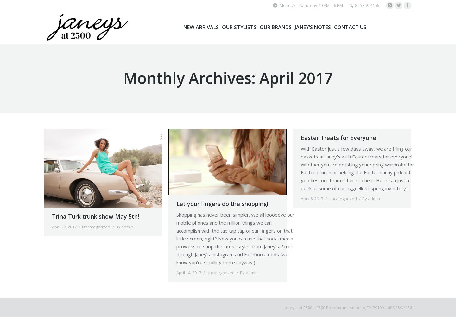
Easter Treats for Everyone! (339, 137)
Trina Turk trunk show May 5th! (95, 216)
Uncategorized (96, 227)
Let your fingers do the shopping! (222, 204)
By (124, 227)
